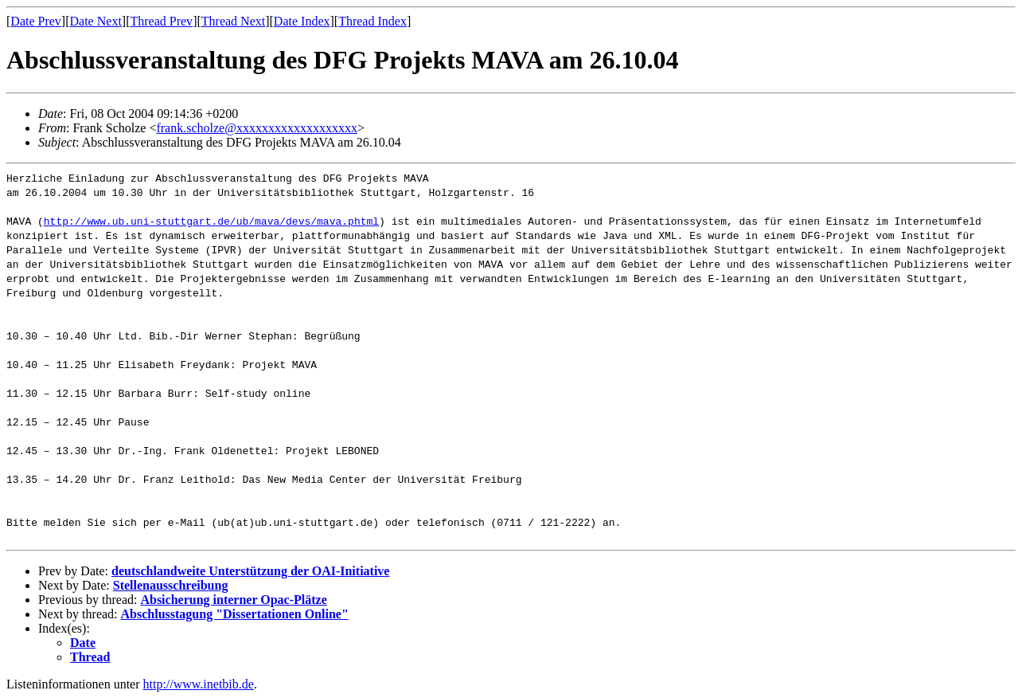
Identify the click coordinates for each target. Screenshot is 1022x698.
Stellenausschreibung (170, 585)
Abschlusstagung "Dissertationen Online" (235, 614)
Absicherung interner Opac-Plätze (233, 599)
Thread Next (233, 21)
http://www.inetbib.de (198, 684)
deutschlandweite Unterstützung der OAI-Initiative (250, 571)
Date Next (96, 21)
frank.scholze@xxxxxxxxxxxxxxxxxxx (256, 128)
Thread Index (372, 21)
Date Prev (35, 21)
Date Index (302, 21)
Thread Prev (161, 21)
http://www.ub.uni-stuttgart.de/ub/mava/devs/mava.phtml (211, 221)
